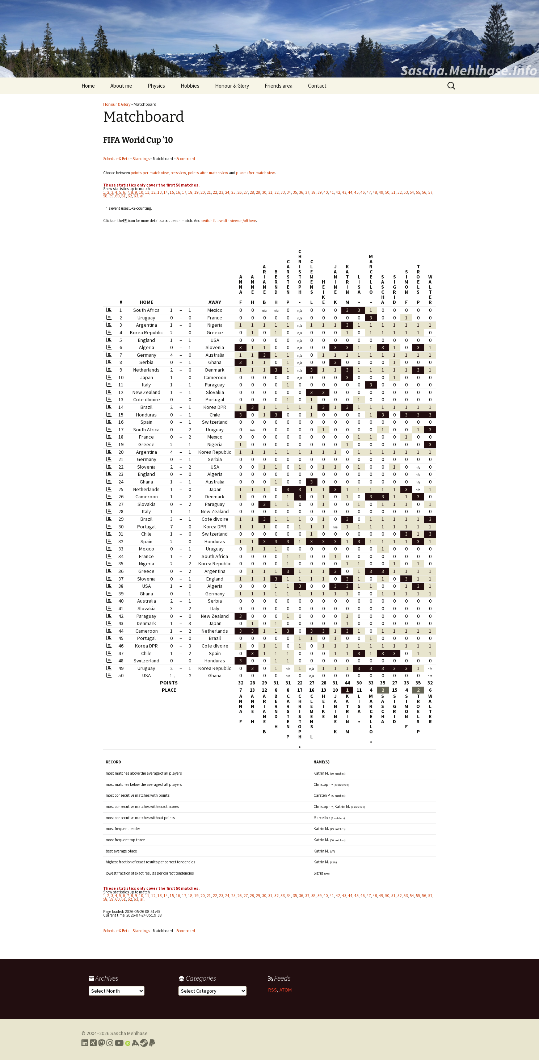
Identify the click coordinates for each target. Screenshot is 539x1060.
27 (246, 192)
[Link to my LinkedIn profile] (84, 1043)
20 (203, 192)
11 (147, 192)
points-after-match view (208, 172)
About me (121, 85)
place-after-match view (255, 172)
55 (418, 192)
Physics (156, 85)
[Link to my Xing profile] (93, 1043)
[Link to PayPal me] (152, 1043)
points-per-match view (150, 172)
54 (412, 192)
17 (184, 192)
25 (233, 192)
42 (338, 192)
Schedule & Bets (116, 158)
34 (289, 192)
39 (319, 192)
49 (381, 192)
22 (215, 192)
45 (356, 192)
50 (387, 192)
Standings (141, 158)
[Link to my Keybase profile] (135, 1043)
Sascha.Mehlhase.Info (468, 70)
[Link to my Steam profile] (144, 1043)
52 (399, 192)
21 (209, 192)
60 (117, 195)
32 (276, 192)
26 (239, 192)
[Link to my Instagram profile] (109, 1043)
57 (430, 192)
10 (141, 192)
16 (178, 192)
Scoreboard (185, 158)
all (142, 195)
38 (313, 192)
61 (124, 195)
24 (227, 192)
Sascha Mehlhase (129, 1033)
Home (88, 85)
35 (295, 192)
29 (258, 192)
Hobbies (190, 85)
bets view (178, 172)
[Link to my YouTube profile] (119, 1043)
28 (252, 192)
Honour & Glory (232, 85)
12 (153, 192)
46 (363, 192)
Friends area (278, 85)
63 (136, 195)
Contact (317, 85)
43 (344, 192)
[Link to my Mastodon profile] (101, 1043)
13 (159, 192)
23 (221, 192)
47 (369, 192)
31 (270, 192)
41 (332, 192)
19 (196, 192)
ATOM (285, 989)
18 (190, 192)
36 (301, 192)
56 (424, 192)
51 (393, 192)
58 (105, 195)
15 (172, 192)
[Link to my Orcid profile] (127, 1043)
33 (283, 192)
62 (130, 195)
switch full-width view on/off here (228, 220)
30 (264, 192)
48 (375, 192)
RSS (272, 989)
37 (307, 192)
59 (111, 195)
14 (166, 192)
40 (326, 192)
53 (406, 192)
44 (350, 192)
